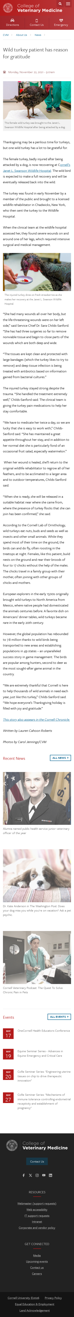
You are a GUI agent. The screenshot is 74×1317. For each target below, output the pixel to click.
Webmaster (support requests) (36, 1203)
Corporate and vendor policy (37, 1227)
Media (37, 1255)
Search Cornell (60, 3)
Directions (12, 23)
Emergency (61, 23)
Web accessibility (36, 1209)
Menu (68, 3)
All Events (59, 1017)
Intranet (37, 1221)
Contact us (37, 1267)
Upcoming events (37, 1261)
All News (60, 758)
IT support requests (36, 1215)
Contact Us (37, 23)
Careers (37, 1273)
